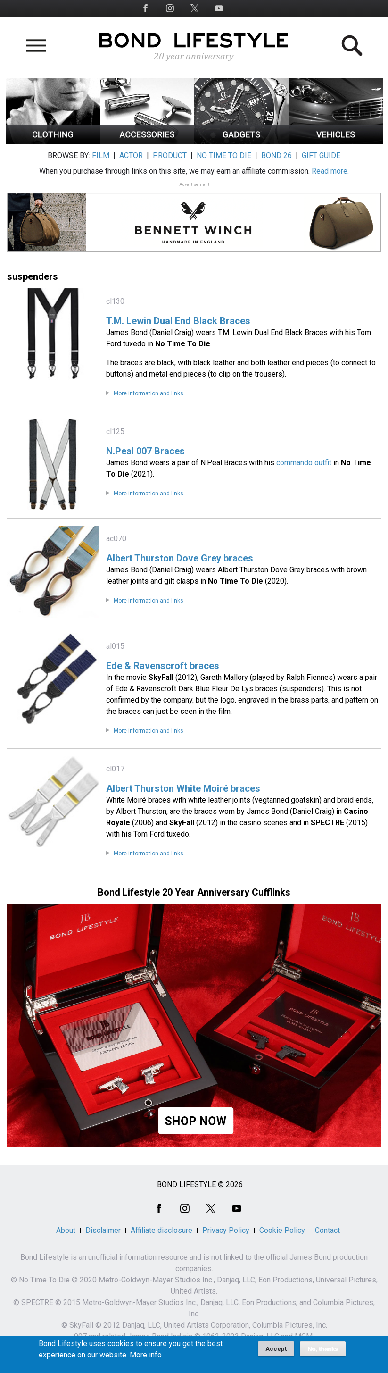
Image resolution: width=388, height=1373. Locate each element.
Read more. (330, 171)
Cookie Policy (282, 1230)
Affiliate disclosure (161, 1230)
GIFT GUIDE (321, 155)
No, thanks (322, 1351)
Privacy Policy (225, 1230)
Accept (276, 1351)
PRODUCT (170, 155)
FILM (100, 155)
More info (146, 1358)
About (65, 1230)
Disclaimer (103, 1230)
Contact (327, 1230)
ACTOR (131, 155)
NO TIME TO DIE (224, 155)
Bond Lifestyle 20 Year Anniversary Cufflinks (194, 892)
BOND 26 (276, 155)
